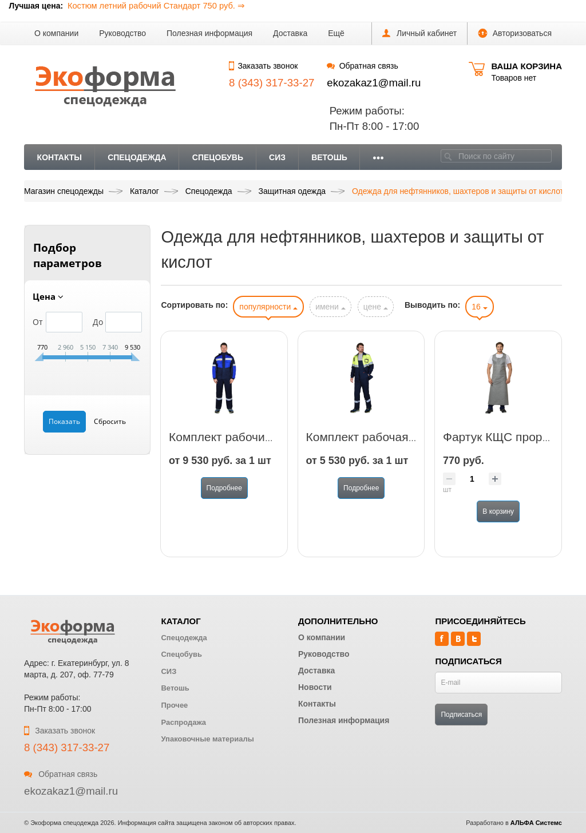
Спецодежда (137, 157)
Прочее (174, 705)
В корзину (498, 511)
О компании (56, 33)
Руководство (122, 33)
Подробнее (224, 488)
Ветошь (329, 157)
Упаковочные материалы (207, 739)
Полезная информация (209, 33)
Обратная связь (362, 65)
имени (330, 306)
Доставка (290, 33)
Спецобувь (217, 157)
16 (479, 306)
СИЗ (277, 157)
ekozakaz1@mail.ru (374, 83)
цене (375, 306)
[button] (336, 33)
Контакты (59, 157)
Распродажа (183, 722)
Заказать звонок (263, 65)
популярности (268, 306)
